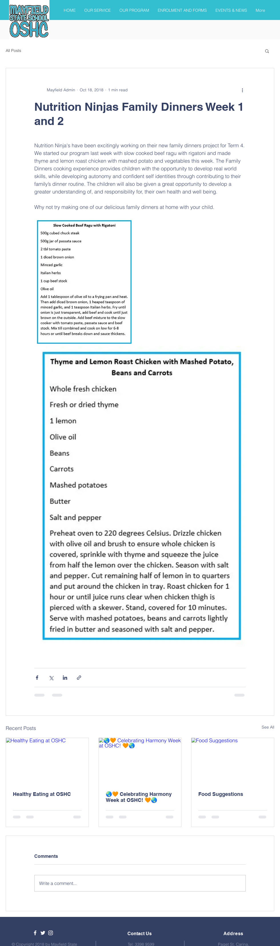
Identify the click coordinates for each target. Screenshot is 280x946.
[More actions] (242, 89)
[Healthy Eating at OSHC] (47, 761)
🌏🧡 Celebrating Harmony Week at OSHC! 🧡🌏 (139, 797)
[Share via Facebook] (37, 677)
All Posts (13, 50)
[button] (267, 51)
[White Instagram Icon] (50, 933)
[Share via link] (79, 677)
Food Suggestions (220, 794)
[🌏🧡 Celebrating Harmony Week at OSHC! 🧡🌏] (140, 761)
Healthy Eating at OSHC (42, 794)
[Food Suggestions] (232, 761)
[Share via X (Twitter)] (51, 677)
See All (268, 727)
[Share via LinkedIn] (65, 677)
